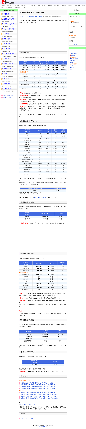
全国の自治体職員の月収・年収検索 (34, 16)
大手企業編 (5, 34)
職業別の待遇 (6, 39)
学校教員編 (5, 73)
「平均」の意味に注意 (8, 95)
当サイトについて (7, 97)
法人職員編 (5, 58)
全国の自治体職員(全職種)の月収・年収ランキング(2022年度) (38, 392)
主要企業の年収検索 (8, 19)
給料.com (20, 16)
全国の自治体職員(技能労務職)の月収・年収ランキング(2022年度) (39, 398)
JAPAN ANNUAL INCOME (76, 51)
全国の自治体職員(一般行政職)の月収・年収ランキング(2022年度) (39, 394)
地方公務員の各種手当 (40, 197)
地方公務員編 (6, 48)
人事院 (71, 65)
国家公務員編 (6, 43)
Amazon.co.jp (74, 53)
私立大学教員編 (7, 68)
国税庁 (71, 62)
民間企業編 (5, 14)
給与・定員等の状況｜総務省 (28, 404)
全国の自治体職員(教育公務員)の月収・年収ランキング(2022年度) (39, 396)
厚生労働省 (72, 60)
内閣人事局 (72, 67)
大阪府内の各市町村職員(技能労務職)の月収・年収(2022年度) (38, 388)
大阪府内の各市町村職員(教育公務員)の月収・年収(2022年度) (38, 386)
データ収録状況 (73, 44)
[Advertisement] (43, 37)
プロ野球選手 (6, 83)
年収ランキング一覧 (8, 24)
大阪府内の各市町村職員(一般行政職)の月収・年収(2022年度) (38, 384)
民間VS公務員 (6, 88)
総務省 (71, 69)
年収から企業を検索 (8, 29)
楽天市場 (73, 55)
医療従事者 (5, 78)
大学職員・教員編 (7, 63)
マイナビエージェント (27, 418)
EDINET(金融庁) (74, 58)
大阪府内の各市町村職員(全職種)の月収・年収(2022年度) (37, 383)
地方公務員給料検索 (8, 53)
